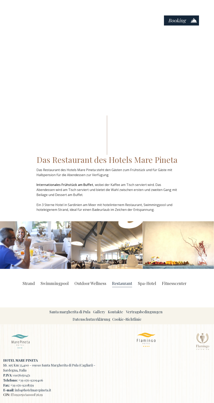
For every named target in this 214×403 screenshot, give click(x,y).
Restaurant (122, 283)
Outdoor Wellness (90, 283)
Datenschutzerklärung (91, 319)
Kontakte (115, 311)
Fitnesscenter (174, 283)
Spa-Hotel (147, 283)
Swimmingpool (55, 283)
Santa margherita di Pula (69, 311)
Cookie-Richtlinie (127, 319)
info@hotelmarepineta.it (33, 390)
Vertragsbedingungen (144, 311)
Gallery (99, 311)
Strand (29, 283)
